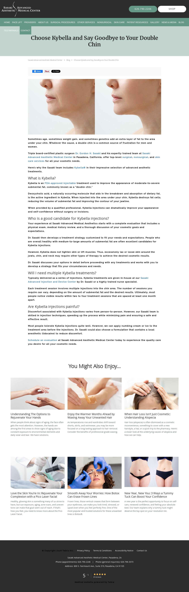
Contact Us (142, 550)
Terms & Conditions (102, 550)
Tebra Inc (68, 551)
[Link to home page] (16, 9)
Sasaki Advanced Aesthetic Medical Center (45, 60)
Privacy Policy (83, 550)
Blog (68, 60)
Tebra (111, 582)
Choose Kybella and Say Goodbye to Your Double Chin (96, 60)
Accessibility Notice (124, 550)
